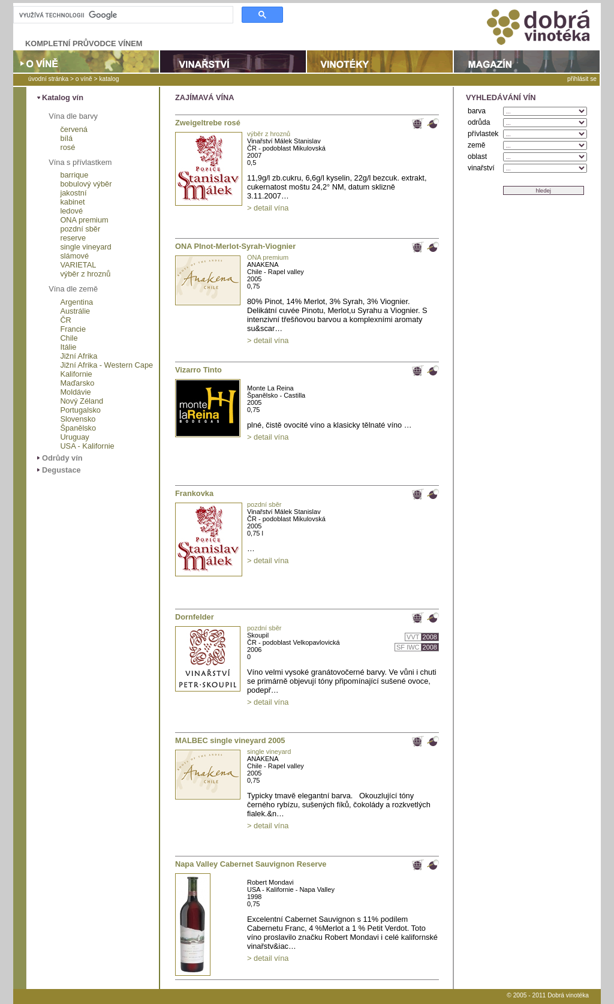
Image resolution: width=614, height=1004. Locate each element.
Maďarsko (77, 382)
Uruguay (74, 436)
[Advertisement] (526, 434)
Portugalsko (80, 409)
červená (74, 129)
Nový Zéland (81, 400)
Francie (73, 328)
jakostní (73, 192)
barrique (74, 174)
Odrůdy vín (62, 457)
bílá (66, 138)
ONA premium (84, 219)
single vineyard (85, 246)
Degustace (61, 469)
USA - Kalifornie (87, 445)
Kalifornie (76, 373)
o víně (84, 79)
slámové (74, 255)
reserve (73, 237)
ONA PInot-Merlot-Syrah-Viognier (235, 246)
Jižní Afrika (78, 355)
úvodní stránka (48, 79)
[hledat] (122, 15)
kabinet (72, 201)
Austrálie (75, 310)
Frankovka (194, 493)
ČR (65, 319)
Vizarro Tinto (198, 369)
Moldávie (75, 391)
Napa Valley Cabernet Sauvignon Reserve (251, 863)
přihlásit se (582, 79)
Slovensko (77, 418)
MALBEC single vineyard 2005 (230, 740)
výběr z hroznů (85, 273)
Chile (68, 337)
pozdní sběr (80, 228)
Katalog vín (62, 97)
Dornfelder (194, 616)
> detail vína (267, 207)
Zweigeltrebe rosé (207, 122)
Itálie (68, 346)
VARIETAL (78, 264)
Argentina (76, 301)
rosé (67, 147)
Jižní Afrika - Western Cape (106, 364)
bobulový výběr (86, 183)
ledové (71, 210)
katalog (109, 79)
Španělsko (78, 427)
